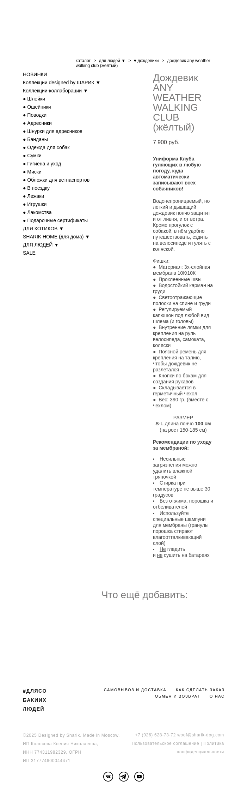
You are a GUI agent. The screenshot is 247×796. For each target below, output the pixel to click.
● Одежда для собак (46, 147)
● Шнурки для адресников (52, 131)
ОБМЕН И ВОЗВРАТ (177, 696)
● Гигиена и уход (42, 163)
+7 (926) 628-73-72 (155, 735)
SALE (29, 253)
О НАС (217, 696)
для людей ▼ (112, 60)
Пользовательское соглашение (165, 743)
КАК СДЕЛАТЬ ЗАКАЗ (200, 690)
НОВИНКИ (35, 74)
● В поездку (36, 188)
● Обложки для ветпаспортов (56, 180)
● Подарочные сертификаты (55, 220)
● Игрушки (35, 204)
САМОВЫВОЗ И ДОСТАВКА (135, 690)
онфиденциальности (201, 751)
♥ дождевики (146, 60)
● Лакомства (37, 212)
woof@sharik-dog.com (200, 735)
